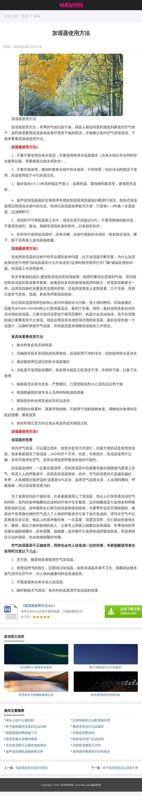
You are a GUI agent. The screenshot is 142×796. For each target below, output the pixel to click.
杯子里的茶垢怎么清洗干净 (120, 767)
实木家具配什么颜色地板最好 (26, 745)
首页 (25, 16)
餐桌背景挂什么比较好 (88, 726)
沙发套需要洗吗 (84, 732)
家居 (37, 16)
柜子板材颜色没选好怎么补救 (26, 726)
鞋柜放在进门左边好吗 (88, 739)
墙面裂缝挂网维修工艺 (21, 732)
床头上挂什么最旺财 (20, 720)
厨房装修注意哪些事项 (21, 739)
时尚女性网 (67, 785)
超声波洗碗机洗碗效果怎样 (24, 751)
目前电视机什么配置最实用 (91, 720)
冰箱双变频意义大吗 (87, 745)
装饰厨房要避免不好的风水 (91, 751)
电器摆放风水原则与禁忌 (32, 767)
